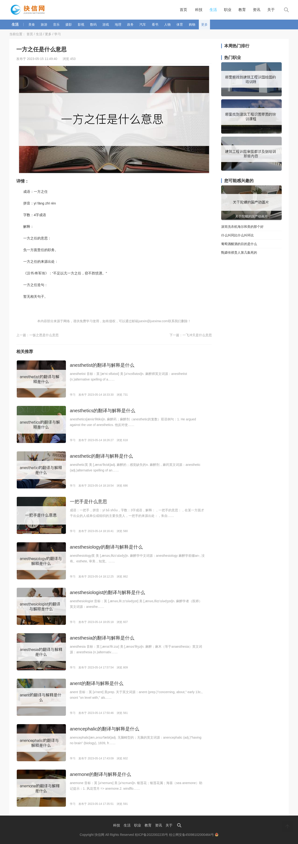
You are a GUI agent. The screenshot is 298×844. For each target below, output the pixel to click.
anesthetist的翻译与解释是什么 (102, 365)
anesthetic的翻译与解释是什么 (101, 456)
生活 (213, 10)
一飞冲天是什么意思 (197, 335)
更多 (204, 24)
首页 (183, 10)
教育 (242, 10)
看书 (155, 24)
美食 (31, 24)
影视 (81, 24)
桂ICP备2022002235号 (151, 835)
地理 (118, 24)
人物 (167, 24)
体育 (179, 24)
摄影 (68, 24)
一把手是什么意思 (88, 501)
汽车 (142, 24)
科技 (199, 10)
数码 (93, 24)
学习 (57, 34)
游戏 (105, 24)
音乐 (56, 24)
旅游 (44, 24)
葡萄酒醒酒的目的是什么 (239, 244)
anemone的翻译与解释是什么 (100, 774)
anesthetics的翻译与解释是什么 (102, 410)
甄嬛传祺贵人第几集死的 (239, 252)
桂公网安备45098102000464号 (193, 835)
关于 (271, 10)
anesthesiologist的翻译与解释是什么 (107, 592)
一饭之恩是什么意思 (44, 335)
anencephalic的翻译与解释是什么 (104, 728)
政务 (130, 24)
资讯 (256, 10)
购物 (192, 24)
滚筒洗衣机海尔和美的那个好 (242, 226)
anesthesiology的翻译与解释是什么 (106, 547)
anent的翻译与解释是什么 (96, 683)
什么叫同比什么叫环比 (237, 235)
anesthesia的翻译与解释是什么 (102, 637)
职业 (227, 10)
